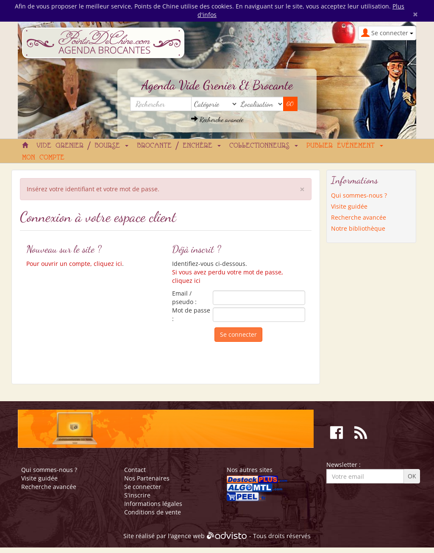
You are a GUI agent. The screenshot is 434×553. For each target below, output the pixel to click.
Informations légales (153, 504)
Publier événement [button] (344, 146)
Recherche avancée (217, 119)
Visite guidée (349, 206)
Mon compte (43, 158)
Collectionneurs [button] (263, 146)
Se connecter (142, 487)
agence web (188, 536)
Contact (135, 470)
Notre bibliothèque (358, 228)
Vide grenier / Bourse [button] (82, 146)
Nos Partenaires (147, 478)
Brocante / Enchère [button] (179, 146)
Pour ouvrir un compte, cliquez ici (74, 264)
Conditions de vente (152, 512)
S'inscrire (137, 495)
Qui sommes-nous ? (359, 195)
